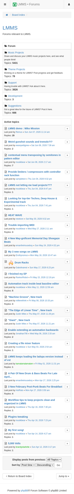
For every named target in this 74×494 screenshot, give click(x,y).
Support (12, 82)
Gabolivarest (21, 267)
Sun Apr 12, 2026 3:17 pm (44, 447)
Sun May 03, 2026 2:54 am (40, 347)
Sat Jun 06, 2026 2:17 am (39, 162)
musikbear (20, 162)
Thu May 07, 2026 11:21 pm (42, 324)
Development (15, 96)
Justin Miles (21, 314)
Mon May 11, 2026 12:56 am (41, 287)
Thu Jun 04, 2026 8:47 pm (39, 189)
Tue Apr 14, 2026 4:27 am (39, 433)
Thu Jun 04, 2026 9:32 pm (40, 179)
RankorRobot (22, 277)
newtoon (19, 219)
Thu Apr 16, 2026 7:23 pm (39, 420)
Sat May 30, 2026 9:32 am (38, 219)
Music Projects (16, 52)
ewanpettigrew (22, 145)
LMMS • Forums (26, 4)
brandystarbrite (22, 447)
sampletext (21, 179)
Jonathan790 (22, 333)
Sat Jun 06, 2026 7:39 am (43, 145)
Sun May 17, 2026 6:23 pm (41, 267)
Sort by (24, 465)
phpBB (24, 490)
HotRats (19, 390)
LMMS (10, 28)
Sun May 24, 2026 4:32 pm (47, 245)
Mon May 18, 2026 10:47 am (43, 255)
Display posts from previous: (37, 459)
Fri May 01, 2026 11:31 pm (47, 363)
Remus (19, 132)
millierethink (21, 300)
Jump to (63, 476)
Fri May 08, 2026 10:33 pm (41, 300)
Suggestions (14, 105)
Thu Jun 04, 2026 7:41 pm (39, 205)
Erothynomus (22, 255)
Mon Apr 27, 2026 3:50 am (38, 390)
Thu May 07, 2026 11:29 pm (42, 314)
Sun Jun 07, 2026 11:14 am (37, 132)
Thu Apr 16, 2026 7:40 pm (39, 407)
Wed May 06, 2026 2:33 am (42, 333)
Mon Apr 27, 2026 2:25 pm (47, 380)
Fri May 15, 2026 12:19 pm (42, 277)
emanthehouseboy (24, 245)
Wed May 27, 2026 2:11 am (40, 228)
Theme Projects (16, 69)
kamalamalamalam (24, 363)
